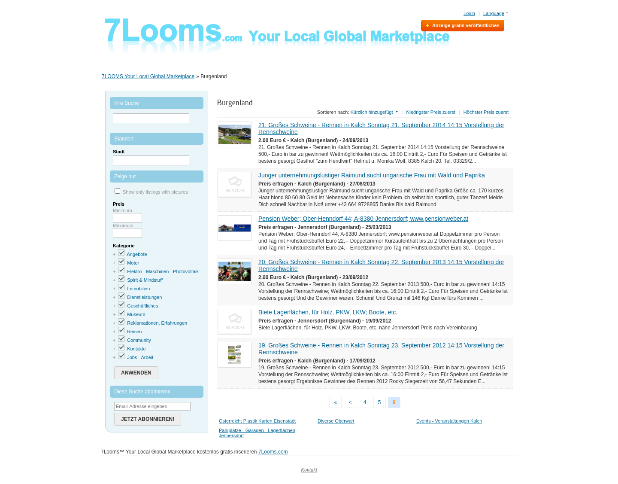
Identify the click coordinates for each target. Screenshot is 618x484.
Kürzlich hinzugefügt (371, 112)
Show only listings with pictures (155, 192)
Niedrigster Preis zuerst (430, 112)
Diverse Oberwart (336, 420)
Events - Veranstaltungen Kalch (449, 420)
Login (469, 13)
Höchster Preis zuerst (486, 112)
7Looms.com (273, 452)
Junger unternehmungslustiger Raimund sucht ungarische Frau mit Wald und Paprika (371, 175)
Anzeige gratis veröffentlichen (466, 25)
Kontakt (309, 470)
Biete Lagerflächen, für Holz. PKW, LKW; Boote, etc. (327, 312)
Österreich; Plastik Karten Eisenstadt (257, 420)
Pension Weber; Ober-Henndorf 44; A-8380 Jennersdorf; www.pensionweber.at (363, 218)
